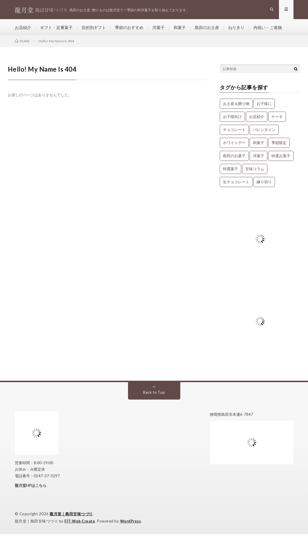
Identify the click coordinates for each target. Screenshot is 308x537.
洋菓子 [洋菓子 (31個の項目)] (258, 158)
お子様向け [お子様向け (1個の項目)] (232, 119)
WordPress (132, 524)
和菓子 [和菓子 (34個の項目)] (258, 145)
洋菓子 (158, 28)
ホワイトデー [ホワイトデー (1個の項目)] (234, 145)
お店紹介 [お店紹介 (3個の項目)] (256, 119)
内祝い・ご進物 (267, 28)
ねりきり (236, 28)
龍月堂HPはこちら (30, 488)
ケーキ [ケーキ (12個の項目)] (277, 119)
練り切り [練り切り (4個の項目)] (264, 184)
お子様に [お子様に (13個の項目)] (264, 106)
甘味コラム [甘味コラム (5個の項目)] (254, 171)
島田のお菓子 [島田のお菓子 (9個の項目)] (234, 158)
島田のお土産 (207, 28)
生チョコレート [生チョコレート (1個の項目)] (236, 184)
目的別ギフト (94, 28)
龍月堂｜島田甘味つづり (71, 516)
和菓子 (180, 28)
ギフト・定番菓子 (56, 28)
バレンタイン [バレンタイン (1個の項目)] (264, 132)
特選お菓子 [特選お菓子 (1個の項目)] (280, 158)
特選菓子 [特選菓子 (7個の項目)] (230, 171)
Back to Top (154, 395)
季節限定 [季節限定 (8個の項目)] (279, 145)
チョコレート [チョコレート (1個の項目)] (234, 132)
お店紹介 (23, 28)
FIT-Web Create (80, 524)
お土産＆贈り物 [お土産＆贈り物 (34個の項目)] (236, 106)
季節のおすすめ (129, 28)
